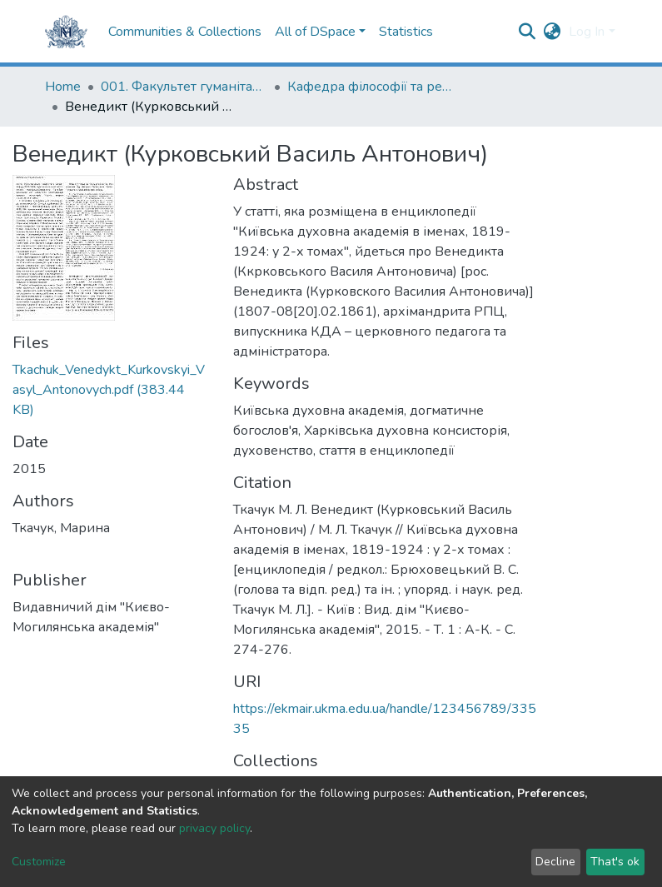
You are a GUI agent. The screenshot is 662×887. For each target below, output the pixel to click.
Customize (39, 862)
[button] (551, 32)
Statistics (406, 31)
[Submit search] (526, 31)
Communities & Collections (184, 31)
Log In (587, 31)
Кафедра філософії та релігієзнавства (370, 86)
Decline (555, 862)
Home (63, 86)
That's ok (615, 862)
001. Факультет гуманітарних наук (184, 86)
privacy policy (214, 828)
